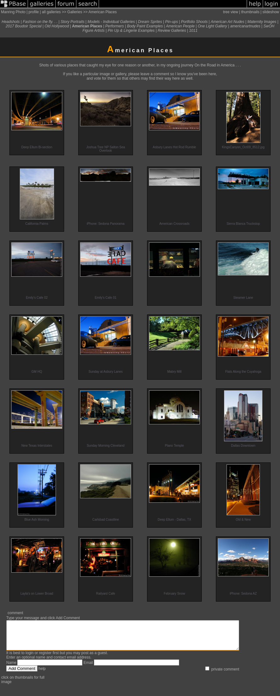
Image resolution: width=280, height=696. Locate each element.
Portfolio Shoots (194, 22)
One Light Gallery (212, 26)
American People (180, 26)
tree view (230, 12)
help (42, 674)
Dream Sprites (150, 22)
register (45, 658)
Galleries (74, 12)
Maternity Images (261, 22)
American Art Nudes (227, 22)
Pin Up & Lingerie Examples (131, 30)
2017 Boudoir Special (23, 26)
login (29, 658)
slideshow (270, 12)
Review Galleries (172, 30)
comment (15, 613)
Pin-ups (171, 22)
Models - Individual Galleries (111, 22)
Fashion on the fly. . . (40, 22)
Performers (114, 26)
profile (34, 12)
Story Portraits (73, 22)
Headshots (10, 22)
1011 (193, 30)
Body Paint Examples (145, 26)
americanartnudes (245, 26)
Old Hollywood (57, 26)
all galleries (51, 12)
